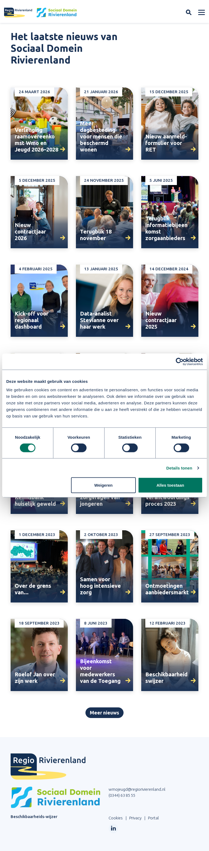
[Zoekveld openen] (189, 13)
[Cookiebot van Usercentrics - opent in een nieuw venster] (179, 362)
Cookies (116, 818)
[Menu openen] (201, 12)
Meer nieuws (104, 712)
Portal (153, 818)
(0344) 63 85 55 (122, 795)
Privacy (135, 818)
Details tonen (179, 468)
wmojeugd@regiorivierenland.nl (137, 789)
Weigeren (103, 485)
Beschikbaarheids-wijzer (34, 816)
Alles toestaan (170, 485)
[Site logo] (40, 12)
